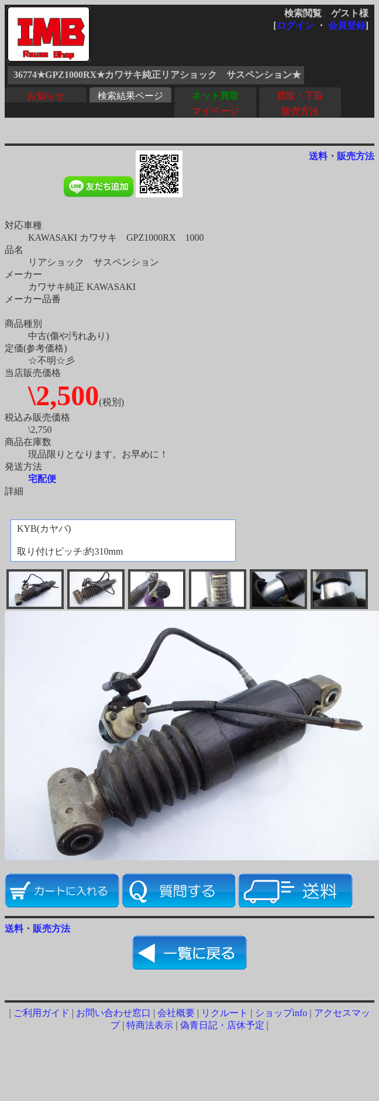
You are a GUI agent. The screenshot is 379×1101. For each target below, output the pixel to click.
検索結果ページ (130, 96)
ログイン (295, 25)
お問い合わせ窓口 (113, 1013)
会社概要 (176, 1013)
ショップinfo (281, 1013)
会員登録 (347, 25)
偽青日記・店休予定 (222, 1025)
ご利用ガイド (41, 1013)
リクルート (224, 1013)
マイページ (215, 111)
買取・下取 (300, 96)
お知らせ (45, 96)
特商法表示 (149, 1025)
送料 (318, 156)
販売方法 (300, 111)
